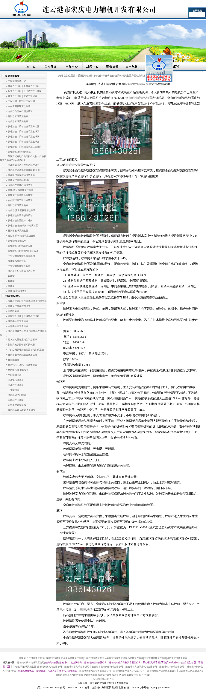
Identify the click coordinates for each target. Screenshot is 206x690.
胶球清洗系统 (104, 675)
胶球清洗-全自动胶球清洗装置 (23, 225)
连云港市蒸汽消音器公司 (49, 666)
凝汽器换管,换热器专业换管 (21, 410)
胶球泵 (11, 286)
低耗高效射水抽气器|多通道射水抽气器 (27, 301)
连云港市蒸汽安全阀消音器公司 (107, 666)
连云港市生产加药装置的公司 (161, 670)
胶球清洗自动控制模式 (19, 306)
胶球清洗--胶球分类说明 (20, 245)
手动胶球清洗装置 (93, 658)
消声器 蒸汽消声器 (17, 395)
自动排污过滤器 (16, 380)
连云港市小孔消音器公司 (76, 666)
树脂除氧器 (13, 311)
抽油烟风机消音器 (17, 261)
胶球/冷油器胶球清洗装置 (20, 190)
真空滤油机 (13, 359)
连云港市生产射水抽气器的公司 (129, 670)
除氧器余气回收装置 (73, 675)
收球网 (11, 281)
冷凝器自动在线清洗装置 (20, 111)
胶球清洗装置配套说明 (19, 180)
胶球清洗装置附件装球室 (20, 195)
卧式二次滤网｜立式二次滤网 (22, 96)
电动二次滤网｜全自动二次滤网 (23, 86)
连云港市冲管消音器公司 (171, 666)
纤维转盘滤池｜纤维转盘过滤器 (23, 316)
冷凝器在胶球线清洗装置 (20, 185)
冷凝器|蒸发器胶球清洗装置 (21, 210)
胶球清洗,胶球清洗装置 (19, 151)
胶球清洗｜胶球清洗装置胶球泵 (23, 131)
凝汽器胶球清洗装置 (18, 116)
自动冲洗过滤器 (16, 385)
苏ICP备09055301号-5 (103, 679)
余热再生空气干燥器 (18, 326)
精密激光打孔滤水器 (18, 370)
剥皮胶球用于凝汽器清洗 (20, 200)
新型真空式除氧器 (17, 405)
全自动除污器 (14, 375)
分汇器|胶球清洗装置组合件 (21, 235)
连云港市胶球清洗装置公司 (30, 662)
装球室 (11, 276)
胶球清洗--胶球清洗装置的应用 (23, 250)
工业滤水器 (13, 390)
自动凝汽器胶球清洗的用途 (21, 175)
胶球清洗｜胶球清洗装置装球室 (23, 141)
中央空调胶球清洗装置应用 (21, 256)
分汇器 (137, 675)
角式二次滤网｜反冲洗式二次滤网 (25, 91)
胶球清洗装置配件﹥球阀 (20, 220)
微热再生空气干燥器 (18, 321)
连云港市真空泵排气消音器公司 (141, 666)
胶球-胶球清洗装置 (17, 291)
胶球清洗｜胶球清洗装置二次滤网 (25, 146)
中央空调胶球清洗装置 (19, 106)
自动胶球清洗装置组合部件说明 (23, 165)
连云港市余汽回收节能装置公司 (95, 670)
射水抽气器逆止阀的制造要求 (22, 339)
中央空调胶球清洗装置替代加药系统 (26, 349)
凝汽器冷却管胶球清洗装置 (21, 271)
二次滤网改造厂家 (17, 81)
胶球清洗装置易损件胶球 (20, 215)
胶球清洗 (23, 658)
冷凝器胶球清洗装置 (18, 121)
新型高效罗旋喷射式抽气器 (21, 344)
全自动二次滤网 (16, 400)
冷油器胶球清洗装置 (112, 658)
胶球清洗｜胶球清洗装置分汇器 (23, 126)
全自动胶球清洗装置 (73, 658)
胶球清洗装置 (35, 658)
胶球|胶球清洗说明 (17, 240)
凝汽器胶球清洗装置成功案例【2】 (25, 170)
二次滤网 (145, 675)
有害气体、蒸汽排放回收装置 (22, 365)
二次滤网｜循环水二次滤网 (21, 101)
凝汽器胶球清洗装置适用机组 (22, 354)
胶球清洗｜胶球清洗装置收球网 (23, 136)
